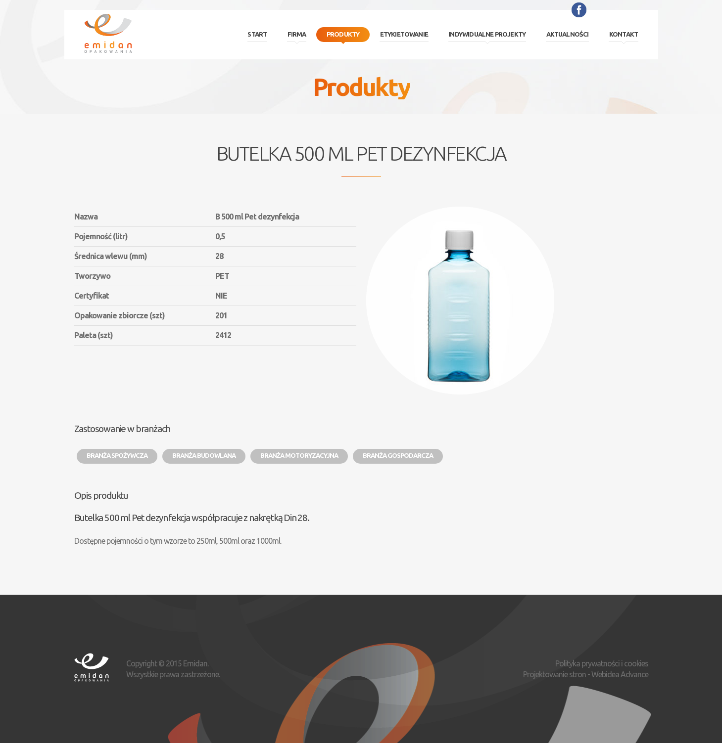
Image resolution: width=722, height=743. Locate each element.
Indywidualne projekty (487, 34)
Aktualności (567, 34)
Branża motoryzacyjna (299, 455)
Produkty (343, 34)
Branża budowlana (204, 455)
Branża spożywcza (117, 455)
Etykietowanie (404, 34)
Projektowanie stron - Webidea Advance (585, 674)
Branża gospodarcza (398, 455)
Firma (297, 34)
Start (257, 34)
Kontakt (623, 34)
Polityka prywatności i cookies (601, 663)
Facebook (579, 9)
